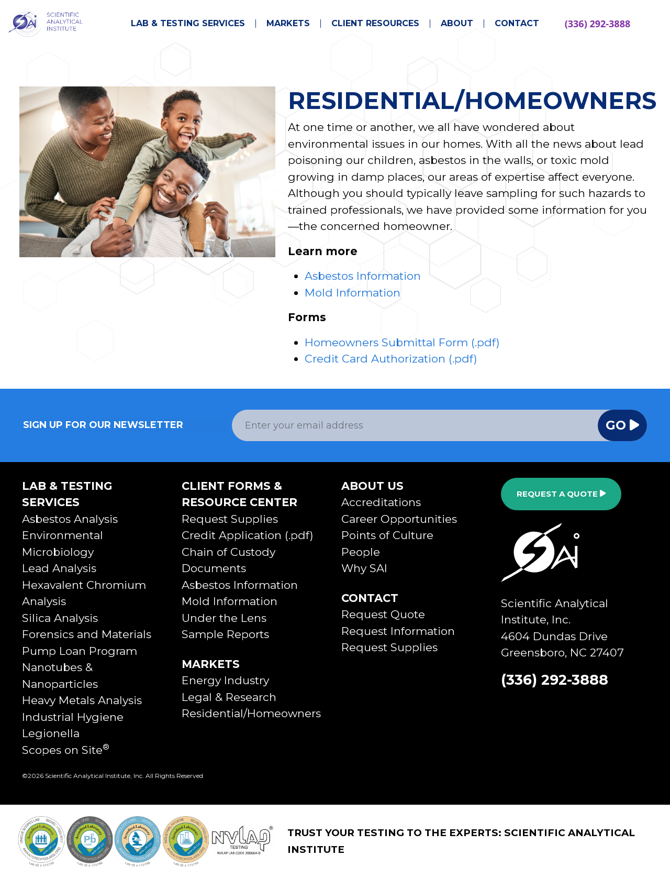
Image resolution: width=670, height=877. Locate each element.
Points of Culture (387, 535)
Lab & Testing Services (188, 23)
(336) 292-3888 (598, 23)
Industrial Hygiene (73, 716)
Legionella (51, 733)
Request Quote (383, 614)
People (360, 551)
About (457, 23)
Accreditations (381, 502)
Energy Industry (225, 680)
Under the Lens (224, 617)
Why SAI (364, 568)
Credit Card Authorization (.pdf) (391, 358)
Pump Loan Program (79, 650)
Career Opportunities (399, 518)
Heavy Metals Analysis (82, 700)
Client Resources (375, 23)
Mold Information (352, 292)
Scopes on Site (65, 750)
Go (622, 425)
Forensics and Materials (86, 634)
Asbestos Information (363, 275)
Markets (288, 23)
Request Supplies (230, 518)
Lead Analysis (59, 568)
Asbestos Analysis (70, 518)
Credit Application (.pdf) (248, 535)
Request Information (398, 631)
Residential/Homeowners (251, 713)
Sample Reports (225, 634)
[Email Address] (415, 425)
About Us (372, 485)
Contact (517, 23)
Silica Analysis (60, 617)
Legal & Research (229, 697)
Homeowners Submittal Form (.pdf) (402, 342)
